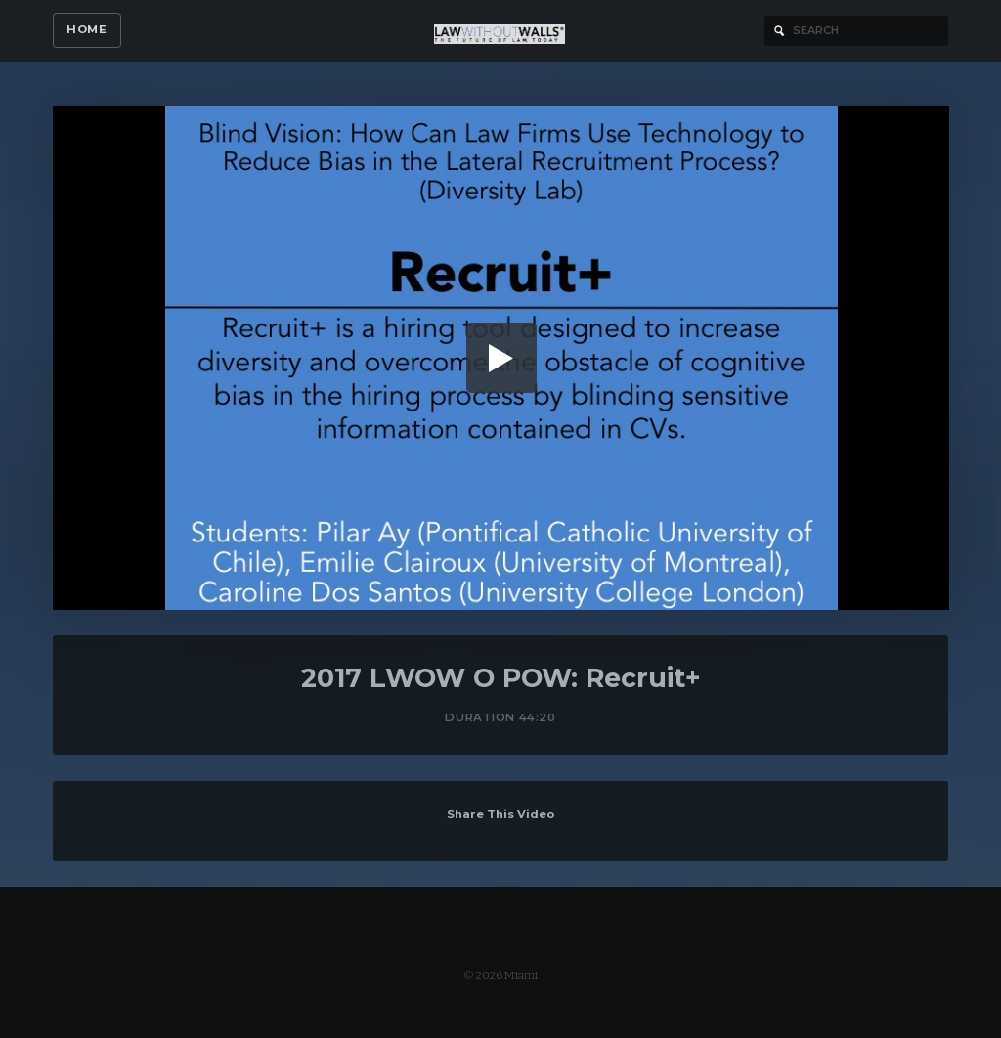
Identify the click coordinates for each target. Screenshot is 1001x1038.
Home (86, 29)
